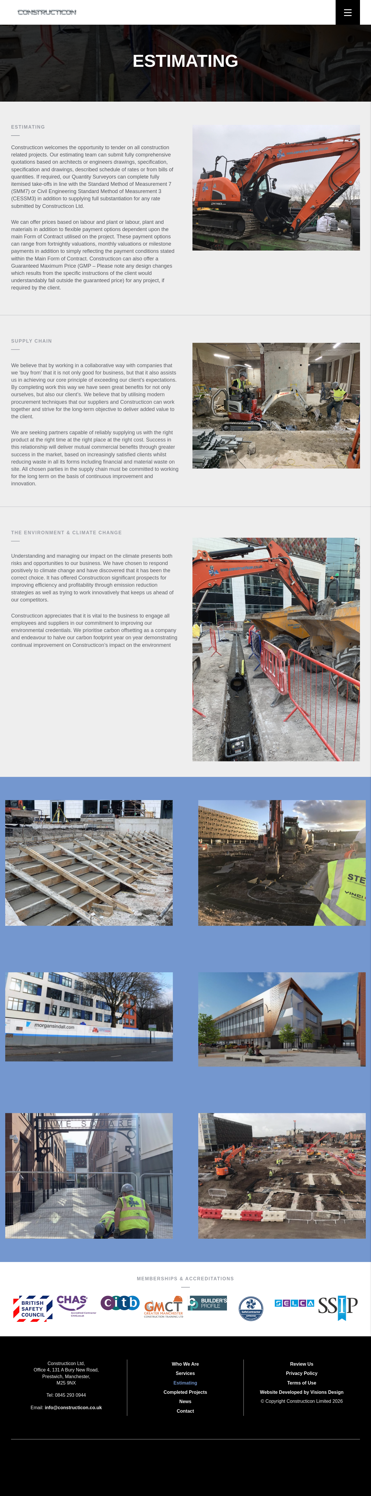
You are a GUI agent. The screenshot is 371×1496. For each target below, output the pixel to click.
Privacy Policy (302, 1373)
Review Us (301, 1364)
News (185, 1401)
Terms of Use (301, 1382)
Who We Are (185, 1364)
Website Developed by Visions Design (301, 1392)
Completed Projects (185, 1392)
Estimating (185, 1382)
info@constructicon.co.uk (73, 1407)
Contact (185, 1411)
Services (185, 1373)
